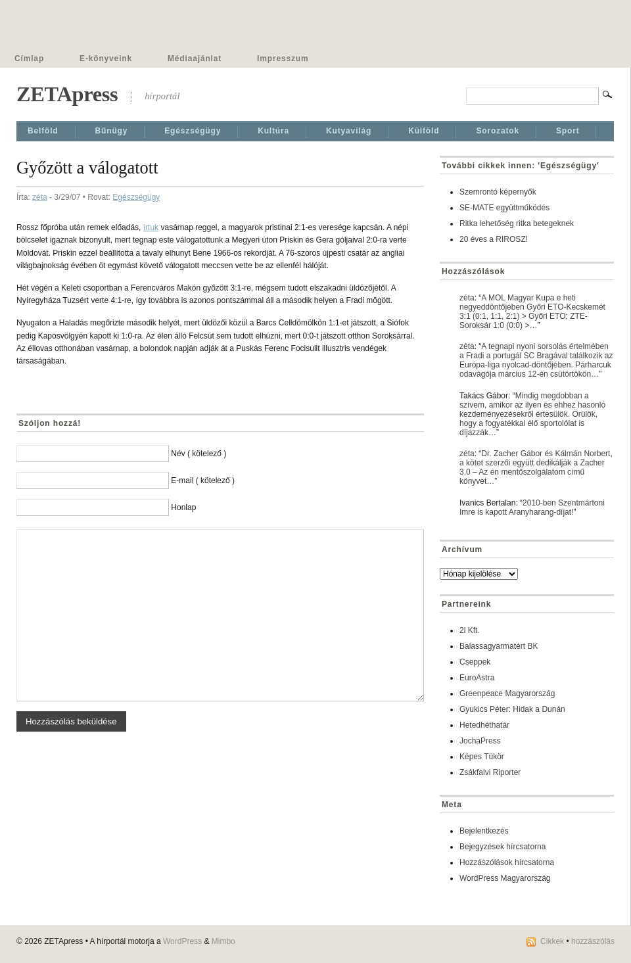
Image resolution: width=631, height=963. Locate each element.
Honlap (183, 507)
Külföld (423, 130)
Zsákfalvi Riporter (490, 772)
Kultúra (273, 130)
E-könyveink (106, 58)
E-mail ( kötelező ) (203, 480)
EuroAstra (476, 677)
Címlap (29, 58)
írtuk (150, 227)
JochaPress (480, 740)
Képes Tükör (481, 756)
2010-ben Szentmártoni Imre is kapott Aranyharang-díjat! (532, 507)
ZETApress (67, 94)
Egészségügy (192, 130)
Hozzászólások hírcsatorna (506, 862)
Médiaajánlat (195, 58)
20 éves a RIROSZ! (493, 239)
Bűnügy (111, 130)
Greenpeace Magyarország (507, 693)
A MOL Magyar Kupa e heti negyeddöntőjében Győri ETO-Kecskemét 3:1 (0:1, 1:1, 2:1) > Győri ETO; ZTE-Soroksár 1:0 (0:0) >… (532, 311)
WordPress (182, 941)
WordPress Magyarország (505, 878)
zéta (39, 197)
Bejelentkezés (484, 830)
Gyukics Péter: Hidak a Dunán (512, 709)
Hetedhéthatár (484, 725)
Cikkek (552, 941)
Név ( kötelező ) (198, 453)
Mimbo (223, 941)
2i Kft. (469, 630)
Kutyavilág (348, 130)
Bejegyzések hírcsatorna (502, 846)
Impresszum (282, 58)
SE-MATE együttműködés (504, 207)
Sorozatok (497, 130)
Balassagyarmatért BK (498, 646)
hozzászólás (593, 941)
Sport (568, 130)
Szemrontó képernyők (497, 192)
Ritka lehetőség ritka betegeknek (516, 223)
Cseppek (474, 662)
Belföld (43, 130)
